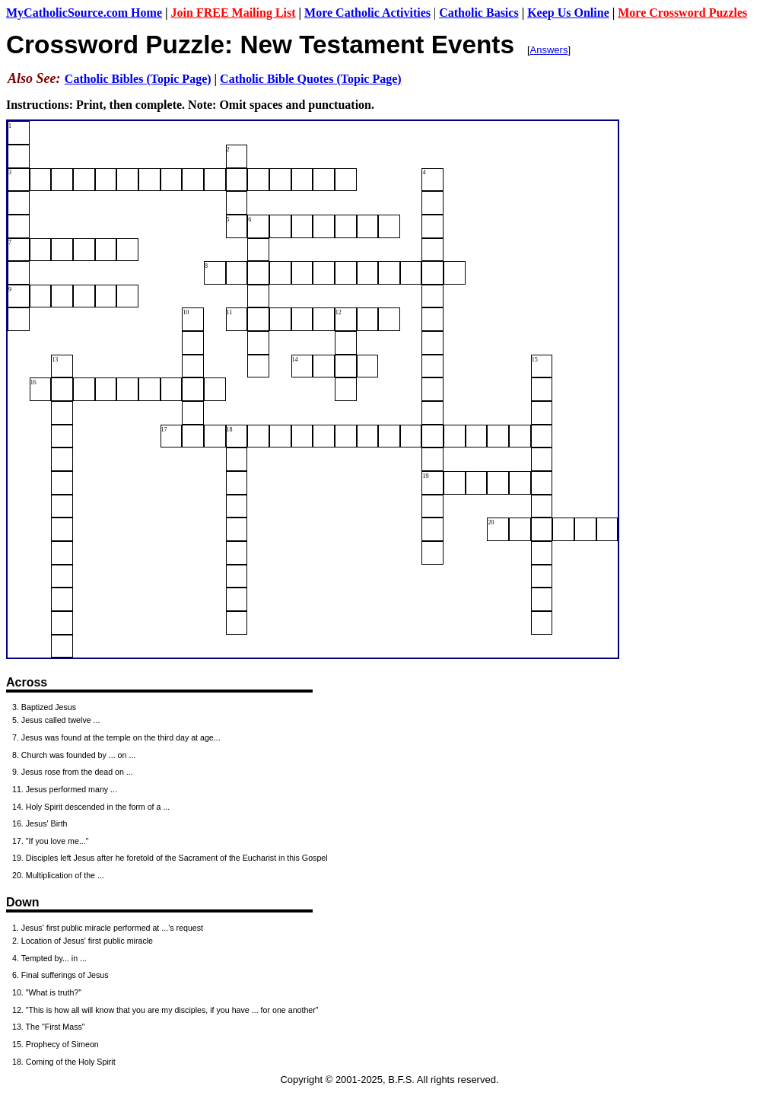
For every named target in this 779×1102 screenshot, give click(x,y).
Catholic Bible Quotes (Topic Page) (311, 78)
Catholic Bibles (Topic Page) (138, 78)
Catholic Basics (478, 12)
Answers (549, 50)
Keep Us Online (568, 12)
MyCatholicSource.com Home (84, 12)
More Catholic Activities (367, 12)
